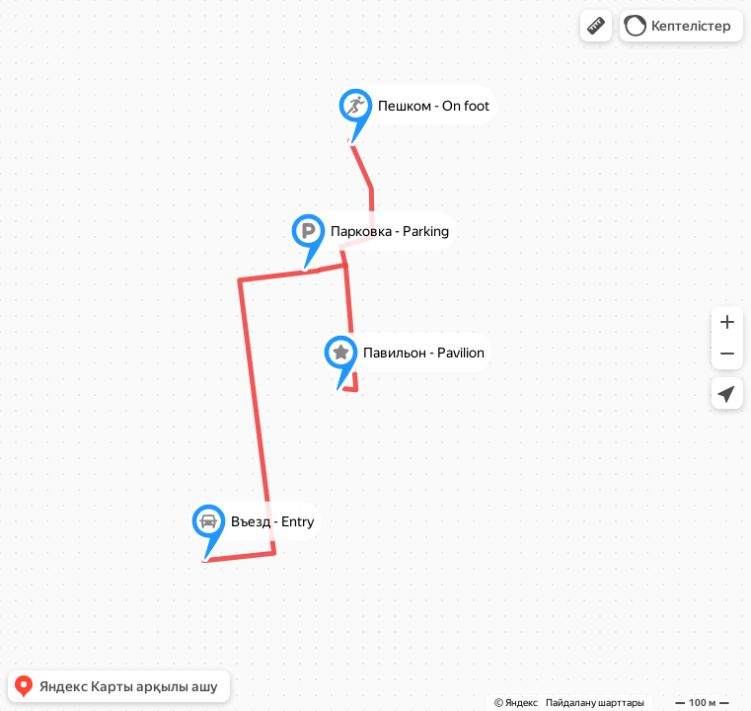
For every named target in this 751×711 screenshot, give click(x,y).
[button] (596, 25)
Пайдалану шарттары (595, 702)
